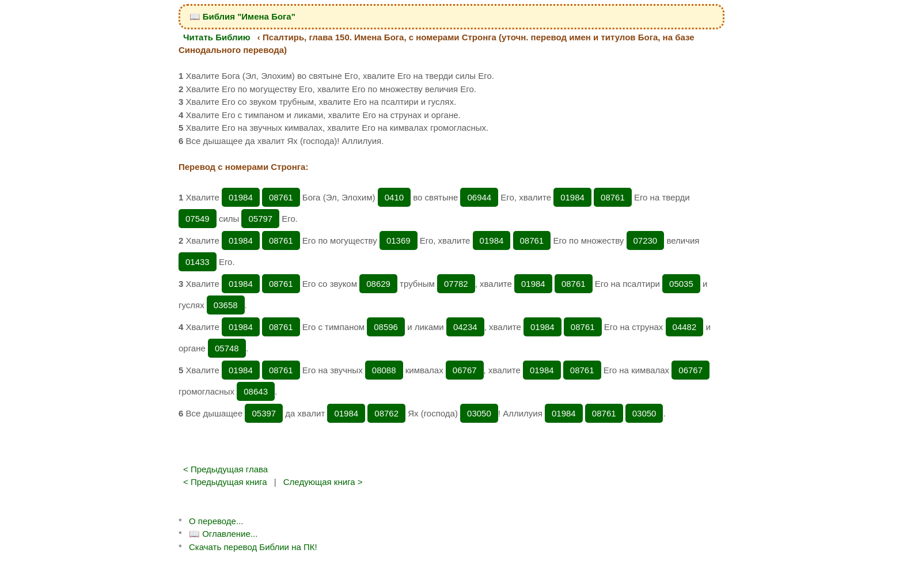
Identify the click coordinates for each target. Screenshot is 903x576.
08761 (281, 197)
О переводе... (216, 521)
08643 (256, 391)
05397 (264, 413)
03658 (226, 305)
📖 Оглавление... (223, 534)
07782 (456, 284)
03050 (479, 413)
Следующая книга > (323, 482)
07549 (197, 218)
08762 (386, 413)
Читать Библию (217, 37)
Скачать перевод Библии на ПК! (253, 547)
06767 (465, 370)
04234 (465, 327)
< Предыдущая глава (225, 469)
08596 (386, 327)
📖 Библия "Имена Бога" (242, 16)
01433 (197, 262)
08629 (378, 284)
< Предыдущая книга (225, 482)
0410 (394, 197)
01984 (241, 197)
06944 (479, 197)
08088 (384, 370)
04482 (685, 327)
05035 (681, 284)
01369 (398, 240)
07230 (645, 240)
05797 (260, 218)
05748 (227, 348)
